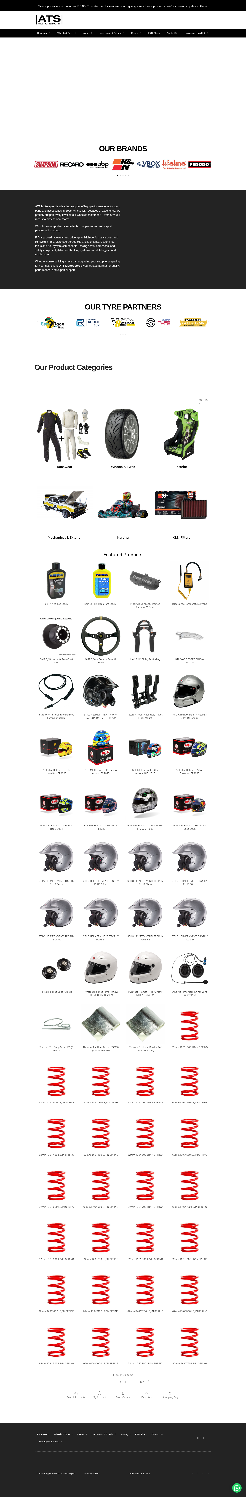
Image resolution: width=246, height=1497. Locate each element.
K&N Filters (154, 33)
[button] (36, 164)
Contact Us (172, 33)
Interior (87, 33)
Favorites (146, 1395)
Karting (136, 33)
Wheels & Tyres (66, 33)
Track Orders (123, 1395)
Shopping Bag (170, 1395)
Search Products (76, 1395)
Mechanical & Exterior (111, 33)
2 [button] (125, 1381)
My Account (99, 1395)
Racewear (43, 33)
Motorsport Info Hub (196, 33)
